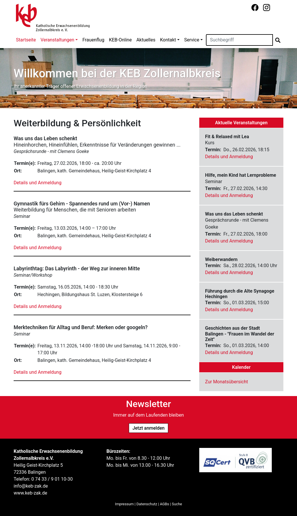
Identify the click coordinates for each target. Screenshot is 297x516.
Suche (177, 504)
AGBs (164, 504)
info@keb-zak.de (31, 486)
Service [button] (191, 40)
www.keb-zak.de (30, 493)
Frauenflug (93, 40)
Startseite (26, 40)
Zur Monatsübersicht (226, 381)
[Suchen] (239, 40)
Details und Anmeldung (37, 182)
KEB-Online (120, 40)
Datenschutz (146, 504)
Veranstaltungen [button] (57, 40)
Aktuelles (145, 40)
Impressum (124, 504)
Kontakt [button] (168, 40)
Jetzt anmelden (149, 428)
